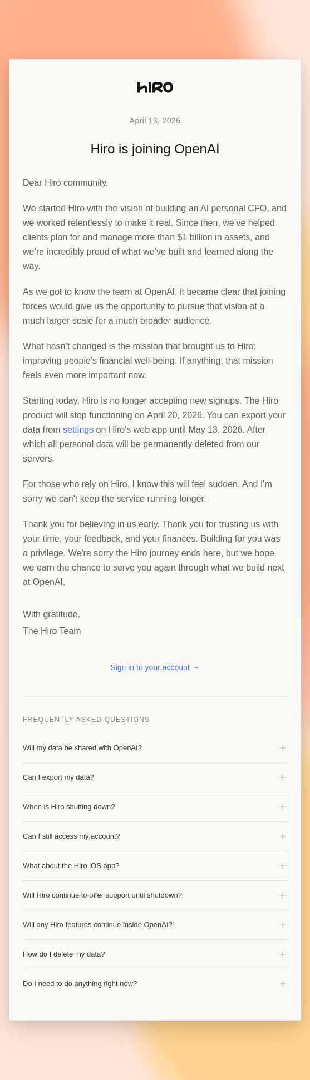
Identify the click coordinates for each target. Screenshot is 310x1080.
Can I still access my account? (155, 836)
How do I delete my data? (155, 954)
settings (78, 429)
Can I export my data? (155, 777)
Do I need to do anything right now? (155, 983)
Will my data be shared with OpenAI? (155, 748)
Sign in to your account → (154, 667)
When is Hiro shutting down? (155, 806)
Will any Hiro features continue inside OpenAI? (155, 924)
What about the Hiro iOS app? (155, 865)
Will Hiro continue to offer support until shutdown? (155, 895)
